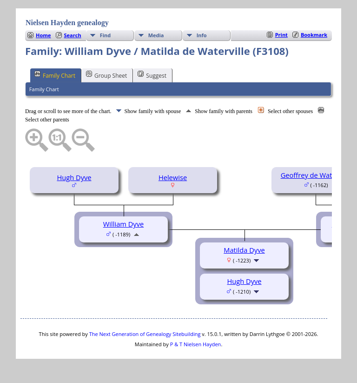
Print (281, 34)
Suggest (152, 75)
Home (43, 35)
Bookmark (314, 34)
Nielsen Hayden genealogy (67, 23)
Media (156, 35)
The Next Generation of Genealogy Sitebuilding (145, 333)
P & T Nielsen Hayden (195, 344)
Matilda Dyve (244, 250)
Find (105, 35)
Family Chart (54, 75)
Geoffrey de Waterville (316, 175)
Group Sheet (106, 75)
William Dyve (123, 223)
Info (202, 35)
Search (72, 35)
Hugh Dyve (74, 177)
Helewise (173, 177)
